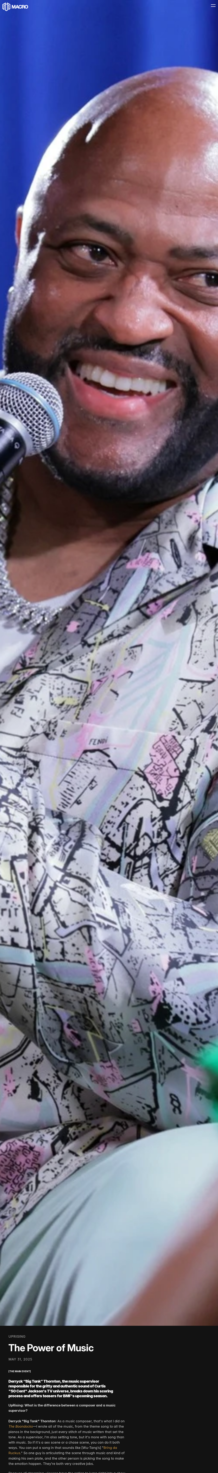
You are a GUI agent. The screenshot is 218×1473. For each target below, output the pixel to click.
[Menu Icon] (206, 8)
